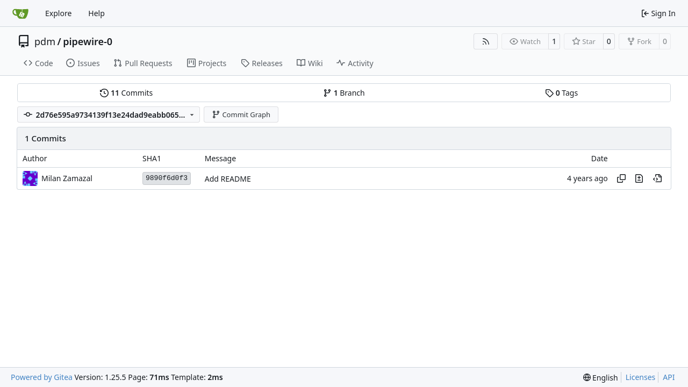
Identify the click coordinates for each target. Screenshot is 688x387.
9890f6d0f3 (167, 178)
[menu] (600, 377)
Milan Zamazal (66, 178)
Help (96, 13)
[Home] (20, 13)
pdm (44, 41)
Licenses (641, 377)
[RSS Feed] (486, 41)
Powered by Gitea (42, 377)
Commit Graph (241, 114)
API (669, 377)
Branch (344, 93)
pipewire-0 (87, 41)
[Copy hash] (621, 178)
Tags (561, 93)
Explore (58, 13)
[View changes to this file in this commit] (639, 178)
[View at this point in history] (657, 178)
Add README (228, 179)
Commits (126, 93)
